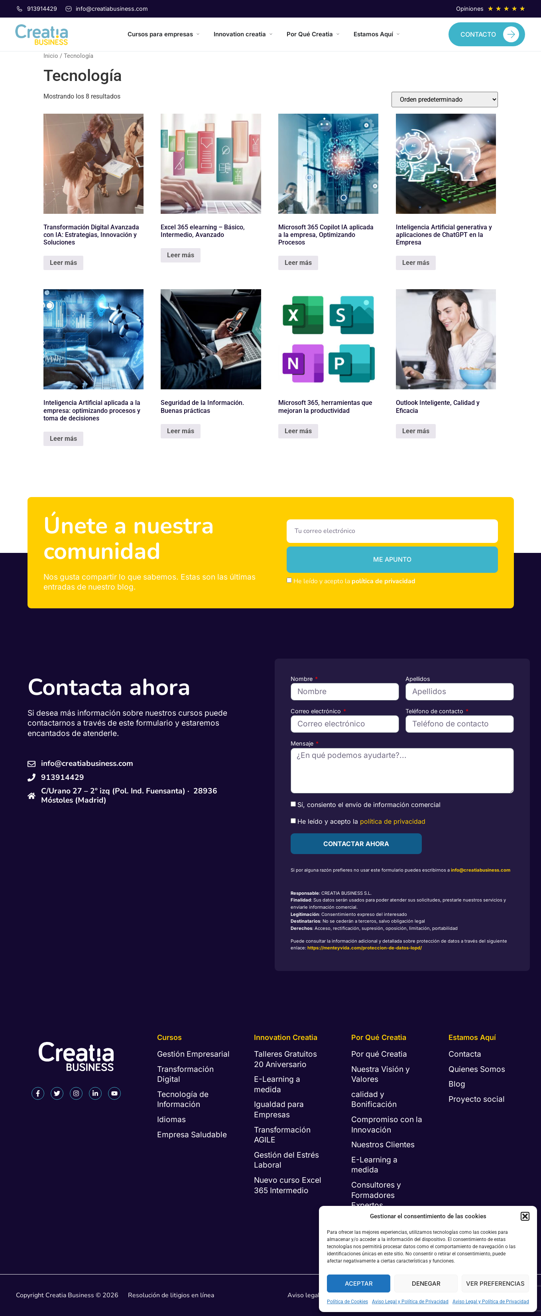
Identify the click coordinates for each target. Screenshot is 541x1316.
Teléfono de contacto (435, 711)
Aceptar (359, 1283)
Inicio (50, 55)
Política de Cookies (347, 1301)
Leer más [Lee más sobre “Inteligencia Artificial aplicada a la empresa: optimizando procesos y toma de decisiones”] (63, 438)
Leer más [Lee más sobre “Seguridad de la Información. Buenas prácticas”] (180, 431)
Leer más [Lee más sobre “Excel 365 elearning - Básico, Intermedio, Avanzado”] (180, 255)
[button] (525, 1216)
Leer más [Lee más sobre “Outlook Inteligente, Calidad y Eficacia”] (415, 431)
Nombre (302, 678)
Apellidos (417, 678)
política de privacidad (383, 581)
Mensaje (303, 743)
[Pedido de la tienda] (444, 99)
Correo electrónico (316, 711)
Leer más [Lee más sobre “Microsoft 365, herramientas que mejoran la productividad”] (298, 431)
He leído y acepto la (354, 581)
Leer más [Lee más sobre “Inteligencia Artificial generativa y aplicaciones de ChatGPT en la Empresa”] (415, 262)
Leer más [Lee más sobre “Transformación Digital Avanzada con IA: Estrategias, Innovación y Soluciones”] (63, 262)
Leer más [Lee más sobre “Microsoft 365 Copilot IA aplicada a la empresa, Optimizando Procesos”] (298, 262)
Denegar (426, 1283)
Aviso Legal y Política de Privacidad (410, 1301)
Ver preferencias (495, 1283)
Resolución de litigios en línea (171, 1295)
